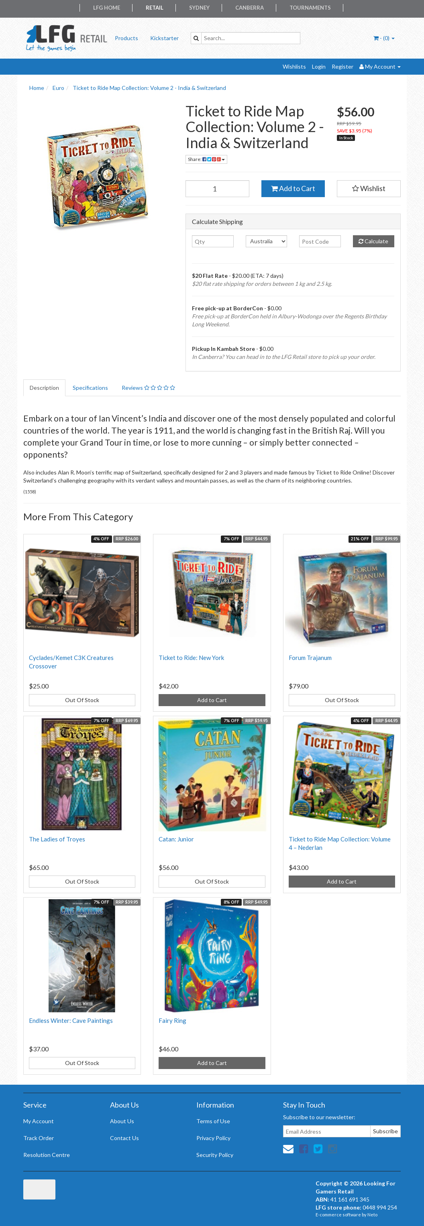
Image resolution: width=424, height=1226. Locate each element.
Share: (206, 159)
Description (44, 387)
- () (384, 38)
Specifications (90, 387)
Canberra (249, 7)
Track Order (38, 1137)
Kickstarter (164, 38)
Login (319, 66)
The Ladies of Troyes (57, 839)
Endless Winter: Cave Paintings (71, 1020)
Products (126, 38)
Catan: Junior (176, 839)
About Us (122, 1121)
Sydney (199, 7)
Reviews (148, 387)
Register (342, 66)
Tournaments (310, 7)
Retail (154, 7)
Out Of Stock (82, 699)
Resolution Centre (46, 1154)
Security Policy (214, 1154)
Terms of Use (213, 1121)
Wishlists (294, 66)
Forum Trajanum (310, 657)
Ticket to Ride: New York (191, 657)
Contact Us (124, 1137)
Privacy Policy (213, 1137)
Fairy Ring (172, 1020)
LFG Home (106, 7)
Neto (372, 1214)
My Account (38, 1121)
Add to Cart (293, 188)
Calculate (373, 241)
